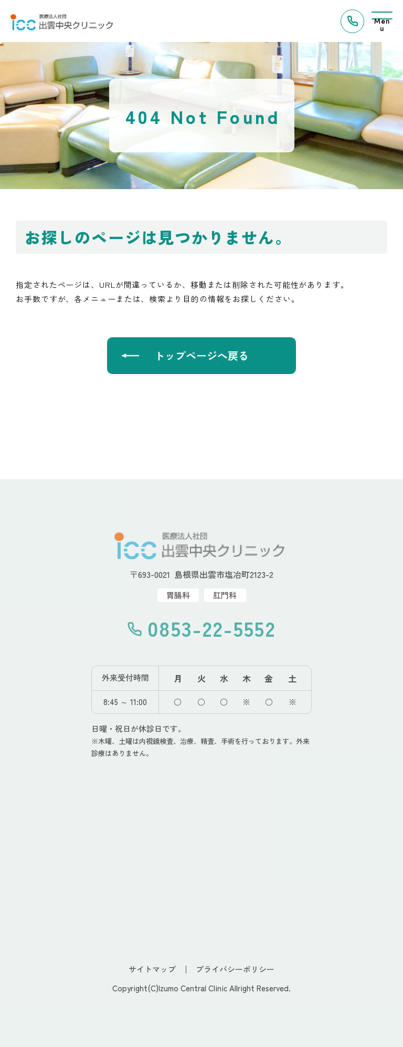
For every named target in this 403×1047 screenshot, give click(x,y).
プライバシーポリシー (235, 969)
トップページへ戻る (201, 355)
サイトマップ (152, 969)
